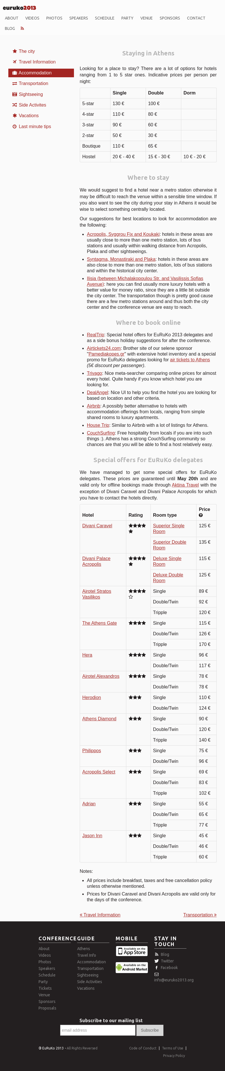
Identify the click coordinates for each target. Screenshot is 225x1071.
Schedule (105, 18)
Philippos (91, 750)
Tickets (45, 988)
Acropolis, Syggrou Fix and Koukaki (123, 234)
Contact (196, 18)
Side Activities (89, 981)
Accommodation (32, 72)
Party (127, 18)
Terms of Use (172, 1048)
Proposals (47, 1008)
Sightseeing (27, 94)
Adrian (89, 803)
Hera (87, 655)
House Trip (98, 425)
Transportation (30, 83)
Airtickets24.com (104, 348)
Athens (83, 948)
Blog (10, 28)
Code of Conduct (143, 1048)
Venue (146, 18)
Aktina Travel (185, 485)
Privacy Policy (174, 1056)
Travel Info (86, 955)
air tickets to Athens (190, 359)
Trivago (94, 373)
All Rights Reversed (82, 1048)
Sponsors (170, 18)
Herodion (91, 697)
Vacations (25, 115)
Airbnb (93, 406)
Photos (54, 18)
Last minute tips (31, 126)
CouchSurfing (101, 433)
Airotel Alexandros (100, 676)
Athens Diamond (99, 718)
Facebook (169, 967)
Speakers (78, 18)
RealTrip (95, 334)
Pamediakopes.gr (107, 354)
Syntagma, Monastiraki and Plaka (121, 259)
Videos (32, 18)
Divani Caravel (97, 525)
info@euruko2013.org (174, 980)
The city (23, 51)
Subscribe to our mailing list (111, 1020)
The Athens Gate (99, 623)
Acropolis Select (98, 771)
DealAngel (97, 392)
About (11, 18)
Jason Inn (92, 835)
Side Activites (29, 105)
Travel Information (34, 61)
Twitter (167, 961)
